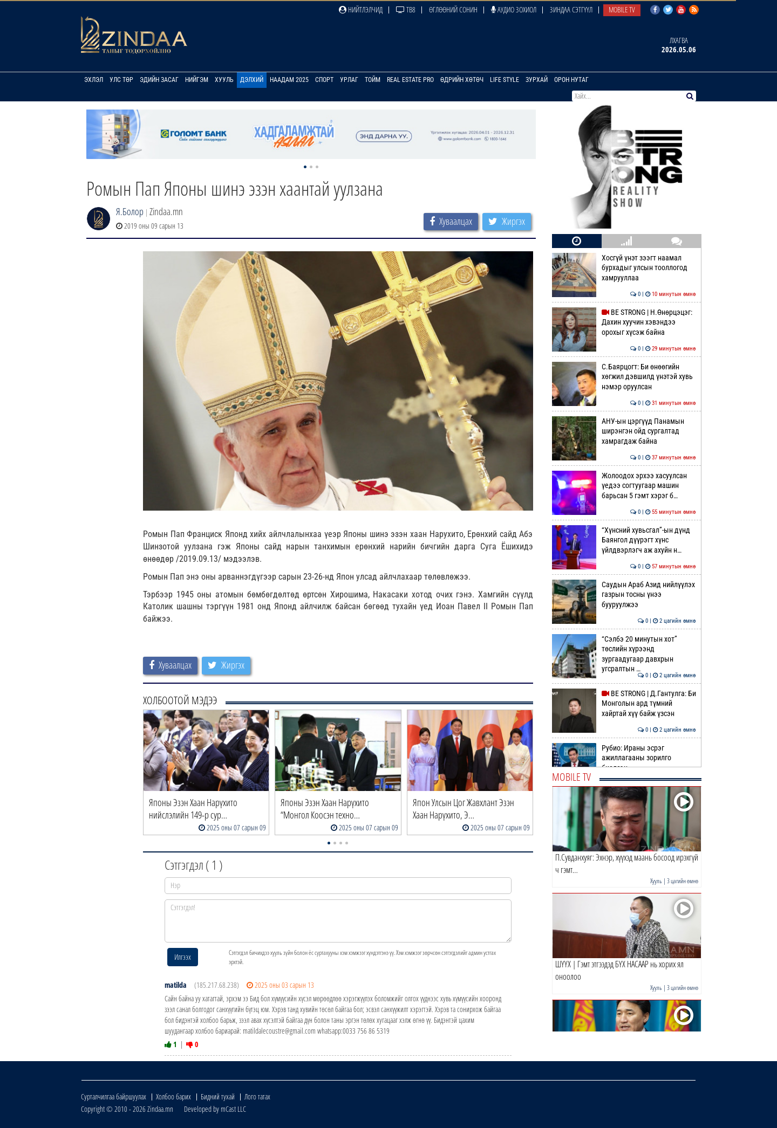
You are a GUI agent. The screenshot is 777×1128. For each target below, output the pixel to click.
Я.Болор (130, 211)
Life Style (504, 80)
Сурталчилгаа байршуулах (113, 1096)
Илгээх (182, 957)
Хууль (224, 80)
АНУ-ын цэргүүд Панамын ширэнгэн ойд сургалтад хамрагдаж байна (624, 431)
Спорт (324, 80)
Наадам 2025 (289, 80)
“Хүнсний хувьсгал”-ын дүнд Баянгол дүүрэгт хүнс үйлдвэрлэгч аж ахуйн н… (624, 540)
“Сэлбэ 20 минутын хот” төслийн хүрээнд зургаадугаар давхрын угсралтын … (624, 653)
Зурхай (537, 80)
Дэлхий (251, 80)
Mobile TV (622, 9)
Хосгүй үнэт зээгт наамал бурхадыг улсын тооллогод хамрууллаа (624, 268)
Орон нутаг (571, 80)
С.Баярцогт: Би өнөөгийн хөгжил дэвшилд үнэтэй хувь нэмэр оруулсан (624, 376)
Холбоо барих (173, 1096)
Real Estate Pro (410, 80)
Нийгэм (196, 80)
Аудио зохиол (513, 9)
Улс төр (121, 80)
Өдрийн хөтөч (461, 80)
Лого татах (257, 1096)
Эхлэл (93, 80)
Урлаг (349, 80)
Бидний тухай (218, 1096)
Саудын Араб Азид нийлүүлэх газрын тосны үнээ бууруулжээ (624, 594)
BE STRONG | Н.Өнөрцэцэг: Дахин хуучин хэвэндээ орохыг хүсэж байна (624, 322)
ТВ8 (405, 9)
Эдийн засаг (159, 80)
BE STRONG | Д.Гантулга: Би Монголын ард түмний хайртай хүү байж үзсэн (624, 703)
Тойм (372, 80)
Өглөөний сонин (453, 9)
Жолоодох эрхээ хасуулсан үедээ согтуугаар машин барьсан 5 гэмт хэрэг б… (624, 485)
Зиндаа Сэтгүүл (571, 9)
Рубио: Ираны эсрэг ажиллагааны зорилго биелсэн (624, 758)
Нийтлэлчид (361, 9)
